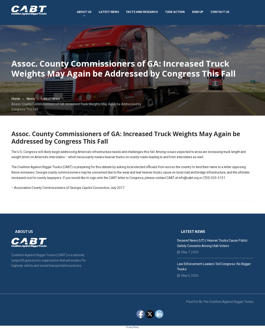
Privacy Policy (132, 327)
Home (15, 99)
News (30, 99)
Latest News (50, 99)
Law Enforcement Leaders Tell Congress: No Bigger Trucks (214, 266)
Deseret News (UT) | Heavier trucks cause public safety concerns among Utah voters (212, 243)
